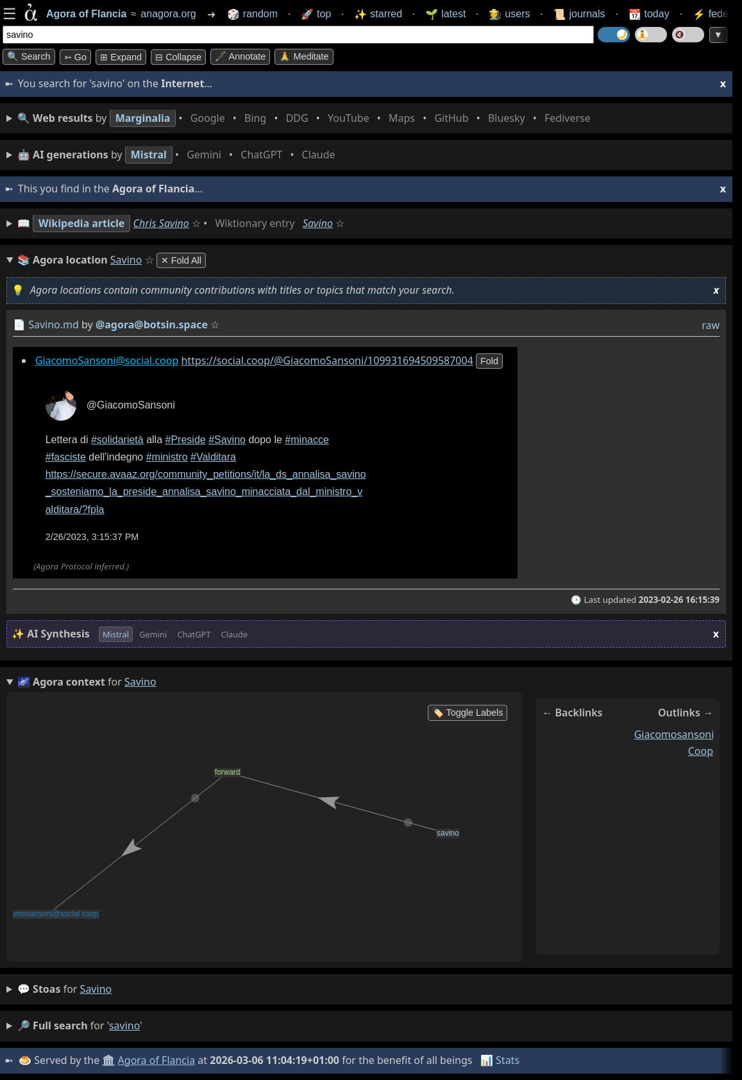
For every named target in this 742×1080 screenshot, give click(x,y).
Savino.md (53, 324)
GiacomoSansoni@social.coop (107, 360)
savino (96, 989)
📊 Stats (499, 1060)
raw (711, 325)
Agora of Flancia (157, 1060)
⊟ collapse (178, 57)
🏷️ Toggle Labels (467, 712)
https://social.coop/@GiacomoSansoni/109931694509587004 (327, 360)
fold (489, 361)
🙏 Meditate (303, 56)
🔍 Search (29, 56)
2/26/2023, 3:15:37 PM (92, 537)
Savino (318, 223)
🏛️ (108, 1060)
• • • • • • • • (306, 118)
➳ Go (75, 57)
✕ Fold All (181, 260)
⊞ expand (121, 57)
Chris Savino (161, 223)
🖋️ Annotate (240, 56)
